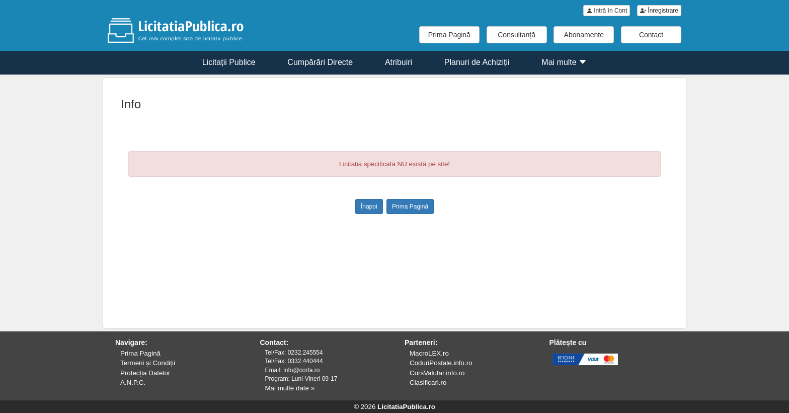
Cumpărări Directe (320, 62)
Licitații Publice (229, 62)
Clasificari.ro (428, 382)
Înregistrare (659, 10)
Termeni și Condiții (147, 363)
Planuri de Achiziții (477, 62)
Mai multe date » (290, 388)
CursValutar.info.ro (437, 373)
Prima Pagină (449, 35)
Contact (651, 35)
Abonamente (584, 35)
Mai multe (564, 62)
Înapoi (369, 206)
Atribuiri (398, 62)
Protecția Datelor (145, 373)
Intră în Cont (606, 10)
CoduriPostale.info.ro (441, 363)
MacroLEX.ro (429, 353)
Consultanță (516, 35)
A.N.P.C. (132, 382)
